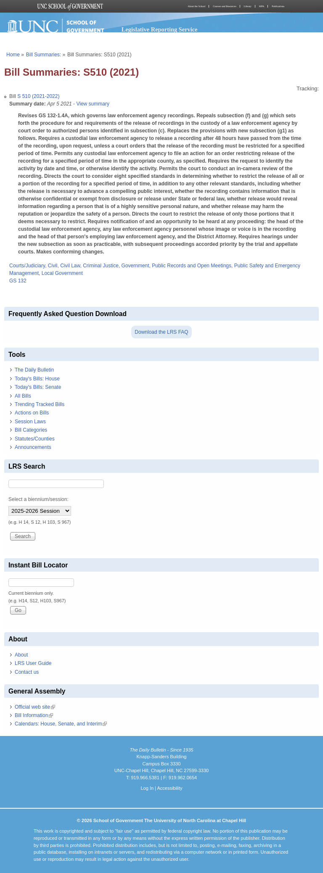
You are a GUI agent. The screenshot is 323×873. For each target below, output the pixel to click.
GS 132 (17, 281)
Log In (147, 788)
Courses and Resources (224, 6)
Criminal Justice (101, 266)
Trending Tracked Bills (39, 404)
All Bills (23, 396)
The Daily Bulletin (34, 370)
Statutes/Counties (35, 439)
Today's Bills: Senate (38, 387)
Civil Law (70, 266)
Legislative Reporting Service (160, 29)
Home (13, 55)
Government (135, 266)
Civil (53, 266)
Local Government (62, 273)
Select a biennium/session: (38, 499)
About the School (196, 6)
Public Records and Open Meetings (191, 266)
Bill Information (34, 715)
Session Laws (30, 422)
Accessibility (169, 788)
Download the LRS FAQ (161, 332)
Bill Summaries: (43, 55)
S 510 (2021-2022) (38, 96)
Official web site (35, 707)
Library (248, 6)
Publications (278, 6)
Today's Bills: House (37, 379)
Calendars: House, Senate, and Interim (61, 724)
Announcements (33, 447)
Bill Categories (31, 430)
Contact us (27, 672)
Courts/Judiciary (27, 266)
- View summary (90, 104)
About (21, 655)
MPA (261, 6)
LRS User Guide (33, 663)
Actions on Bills (32, 413)
